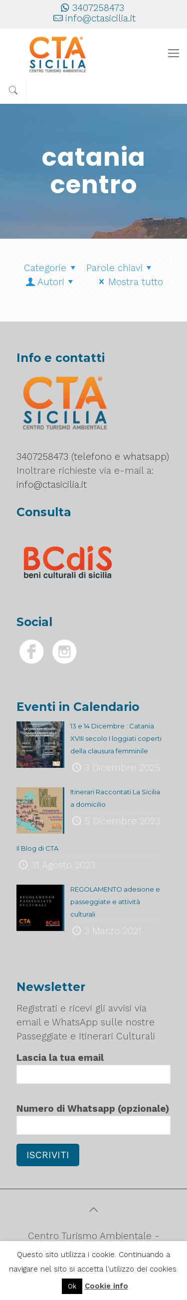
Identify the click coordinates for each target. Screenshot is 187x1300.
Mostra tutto (129, 282)
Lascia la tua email (93, 1068)
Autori (50, 282)
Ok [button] (72, 1286)
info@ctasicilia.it (100, 18)
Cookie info (106, 1286)
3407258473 (98, 7)
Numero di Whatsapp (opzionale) (93, 1119)
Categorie (52, 268)
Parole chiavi (121, 268)
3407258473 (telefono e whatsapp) (92, 456)
